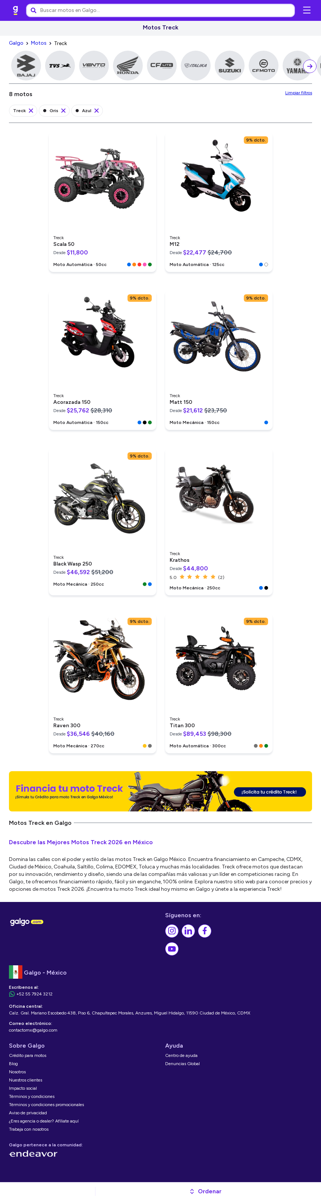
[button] (205, 1191)
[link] (15, 10)
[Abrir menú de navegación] (307, 10)
